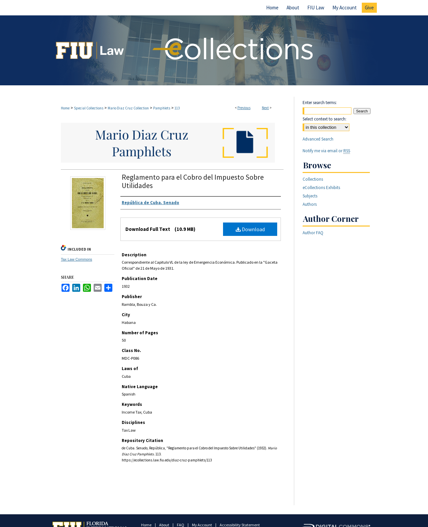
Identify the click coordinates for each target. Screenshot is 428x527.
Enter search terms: (320, 102)
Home (65, 108)
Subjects (310, 196)
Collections (313, 179)
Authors (310, 204)
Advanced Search (318, 139)
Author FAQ (313, 233)
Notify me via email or (326, 151)
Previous (243, 107)
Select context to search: (324, 119)
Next (265, 107)
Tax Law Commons (76, 259)
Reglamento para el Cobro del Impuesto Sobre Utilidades (193, 181)
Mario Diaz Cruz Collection (128, 108)
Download (250, 229)
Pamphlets (161, 108)
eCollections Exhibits (321, 187)
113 (177, 108)
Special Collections (88, 108)
